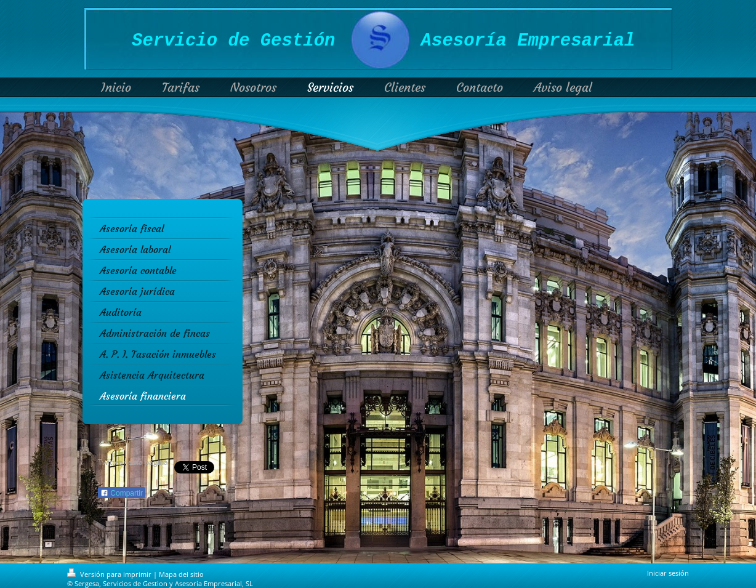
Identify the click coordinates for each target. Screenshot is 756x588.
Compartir (121, 493)
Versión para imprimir (110, 574)
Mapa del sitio (181, 574)
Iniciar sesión (668, 573)
